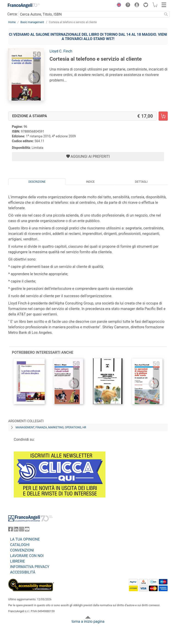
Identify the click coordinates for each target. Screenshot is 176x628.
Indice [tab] (90, 181)
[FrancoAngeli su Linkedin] (16, 530)
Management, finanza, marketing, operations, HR (51, 427)
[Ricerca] (166, 14)
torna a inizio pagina (88, 621)
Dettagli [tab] (141, 181)
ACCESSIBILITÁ (22, 572)
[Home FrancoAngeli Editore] (24, 5)
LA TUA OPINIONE (25, 539)
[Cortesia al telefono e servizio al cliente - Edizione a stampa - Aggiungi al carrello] (163, 116)
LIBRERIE (17, 561)
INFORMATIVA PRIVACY (29, 567)
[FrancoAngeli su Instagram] (21, 530)
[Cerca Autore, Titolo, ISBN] (90, 14)
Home (12, 22)
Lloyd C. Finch (61, 51)
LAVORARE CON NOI (27, 556)
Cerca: (12, 14)
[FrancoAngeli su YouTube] (27, 530)
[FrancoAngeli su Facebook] (10, 530)
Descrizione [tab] (36, 181)
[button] (117, 5)
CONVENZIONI (22, 550)
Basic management (32, 22)
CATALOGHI (20, 545)
